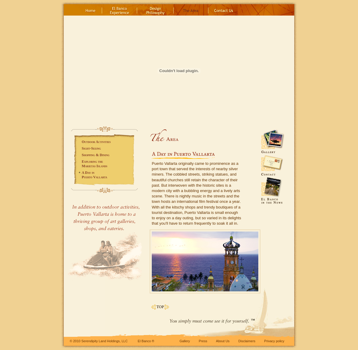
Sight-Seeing (91, 148)
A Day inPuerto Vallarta (94, 175)
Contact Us (223, 10)
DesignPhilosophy (155, 10)
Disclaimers (246, 341)
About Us (223, 341)
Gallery (185, 341)
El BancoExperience (119, 10)
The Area (191, 10)
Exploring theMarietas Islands (94, 163)
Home (90, 10)
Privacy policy (274, 341)
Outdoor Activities (96, 142)
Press (203, 341)
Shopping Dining (96, 155)
